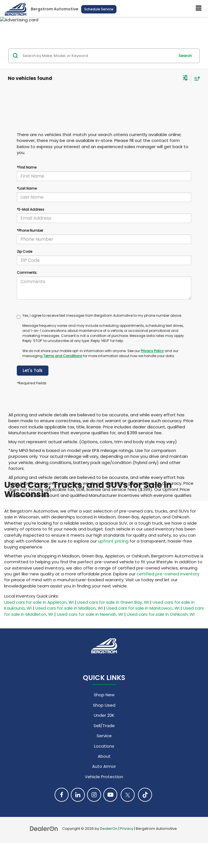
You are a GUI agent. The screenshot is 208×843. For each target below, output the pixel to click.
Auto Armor (104, 766)
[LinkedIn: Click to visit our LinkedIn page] (78, 795)
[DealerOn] (44, 828)
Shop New (104, 695)
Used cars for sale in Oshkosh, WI (161, 614)
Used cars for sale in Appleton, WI (39, 602)
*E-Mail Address (30, 209)
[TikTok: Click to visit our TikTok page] (145, 795)
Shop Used (104, 705)
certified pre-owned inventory (168, 574)
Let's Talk (33, 370)
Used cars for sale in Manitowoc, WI (142, 608)
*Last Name (27, 188)
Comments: (27, 272)
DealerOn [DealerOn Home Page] (109, 828)
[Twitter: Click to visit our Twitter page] (128, 795)
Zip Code (24, 251)
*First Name (26, 167)
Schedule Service (98, 9)
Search (185, 55)
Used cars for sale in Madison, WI (69, 608)
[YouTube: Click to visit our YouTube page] (110, 795)
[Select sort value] (195, 78)
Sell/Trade (104, 726)
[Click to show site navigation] (199, 8)
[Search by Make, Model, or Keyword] (98, 56)
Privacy (126, 828)
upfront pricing (113, 541)
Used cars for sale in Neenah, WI (90, 614)
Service (104, 736)
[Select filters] (185, 78)
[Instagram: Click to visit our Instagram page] (94, 795)
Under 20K (104, 715)
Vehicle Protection (104, 777)
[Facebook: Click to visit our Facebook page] (61, 795)
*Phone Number (30, 230)
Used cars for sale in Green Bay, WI (113, 602)
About (104, 756)
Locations (104, 746)
